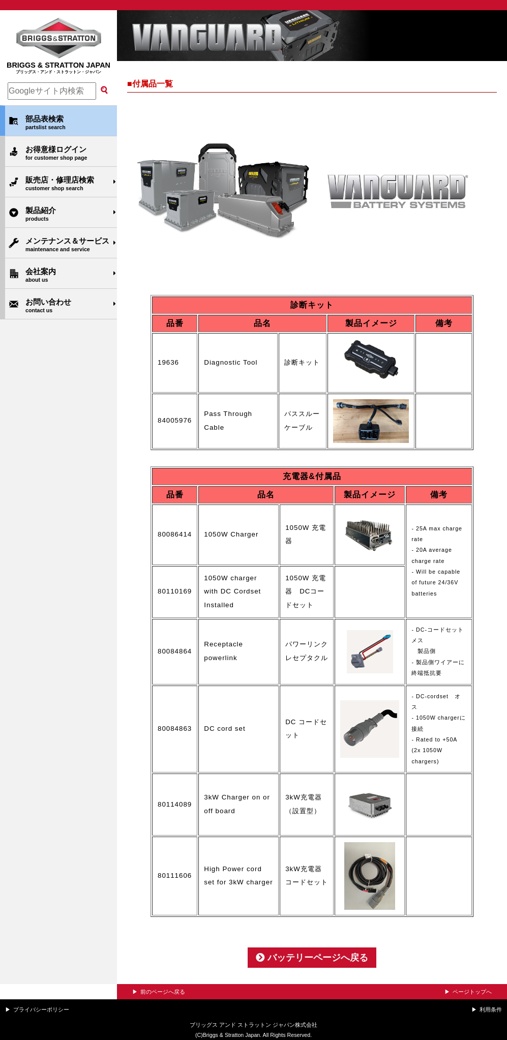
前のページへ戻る (162, 992)
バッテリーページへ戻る (312, 958)
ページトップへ (472, 992)
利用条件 (491, 1009)
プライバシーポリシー (41, 1009)
